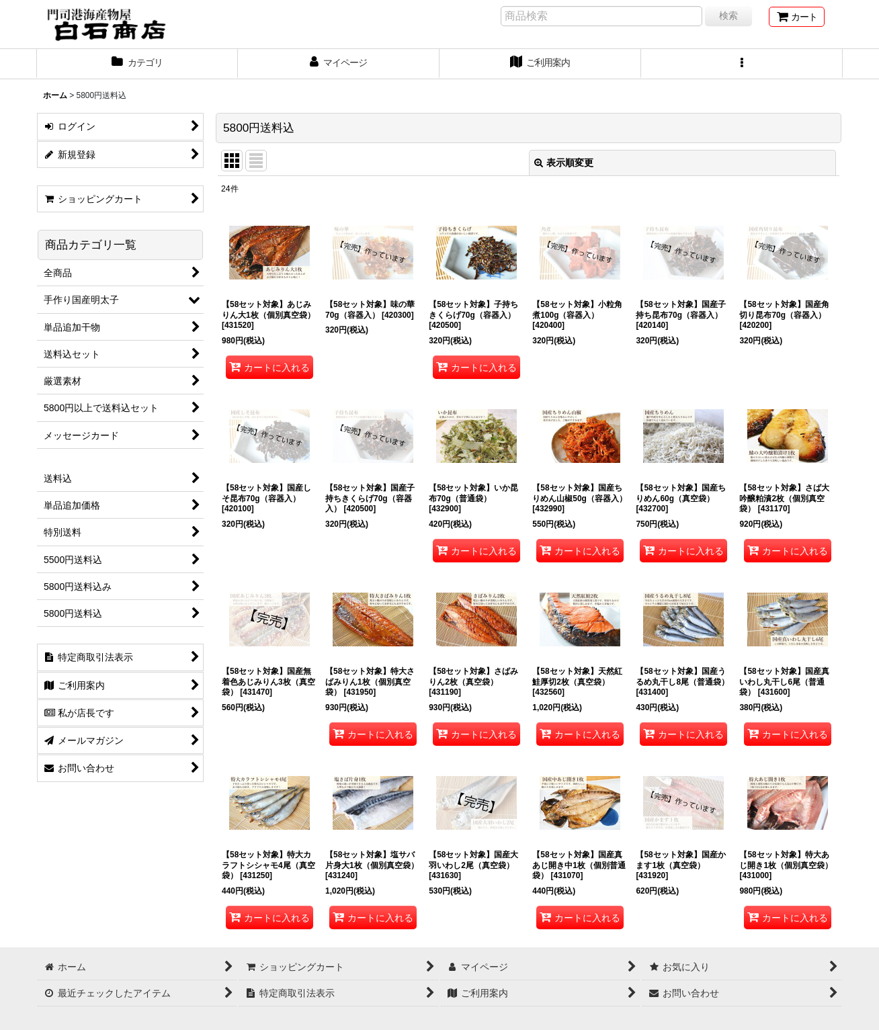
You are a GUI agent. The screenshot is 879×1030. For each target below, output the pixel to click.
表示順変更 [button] (563, 162)
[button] (742, 64)
